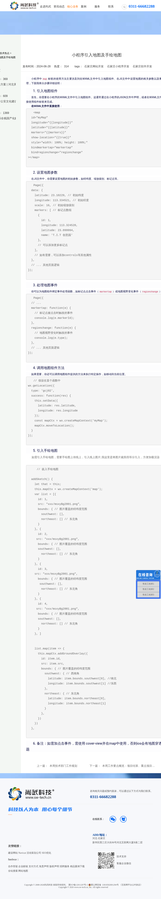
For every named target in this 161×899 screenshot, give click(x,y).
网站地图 (23, 871)
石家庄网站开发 (94, 66)
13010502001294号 (110, 885)
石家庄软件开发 (142, 66)
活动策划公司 (34, 853)
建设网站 (13, 853)
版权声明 (54, 866)
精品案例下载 (77, 866)
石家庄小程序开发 (118, 66)
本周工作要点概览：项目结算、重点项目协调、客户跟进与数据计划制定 (128, 766)
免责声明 (44, 866)
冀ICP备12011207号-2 (78, 885)
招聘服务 (64, 866)
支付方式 (33, 866)
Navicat (22, 853)
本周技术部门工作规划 (63, 766)
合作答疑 (13, 866)
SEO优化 (46, 853)
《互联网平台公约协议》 (131, 885)
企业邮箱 (23, 866)
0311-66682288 (103, 796)
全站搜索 (13, 871)
